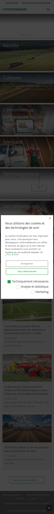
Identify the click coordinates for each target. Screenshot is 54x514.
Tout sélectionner (27, 271)
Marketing (41, 292)
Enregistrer (27, 263)
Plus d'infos (13, 254)
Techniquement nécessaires (30, 281)
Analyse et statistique (34, 287)
